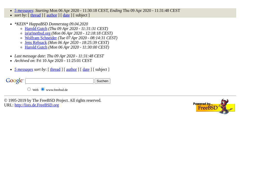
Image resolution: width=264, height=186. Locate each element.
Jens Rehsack (36, 42)
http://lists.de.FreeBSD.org (36, 105)
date (66, 15)
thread (35, 15)
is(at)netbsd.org (38, 33)
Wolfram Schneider (41, 38)
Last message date (29, 56)
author (51, 15)
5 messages (23, 10)
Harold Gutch (36, 28)
